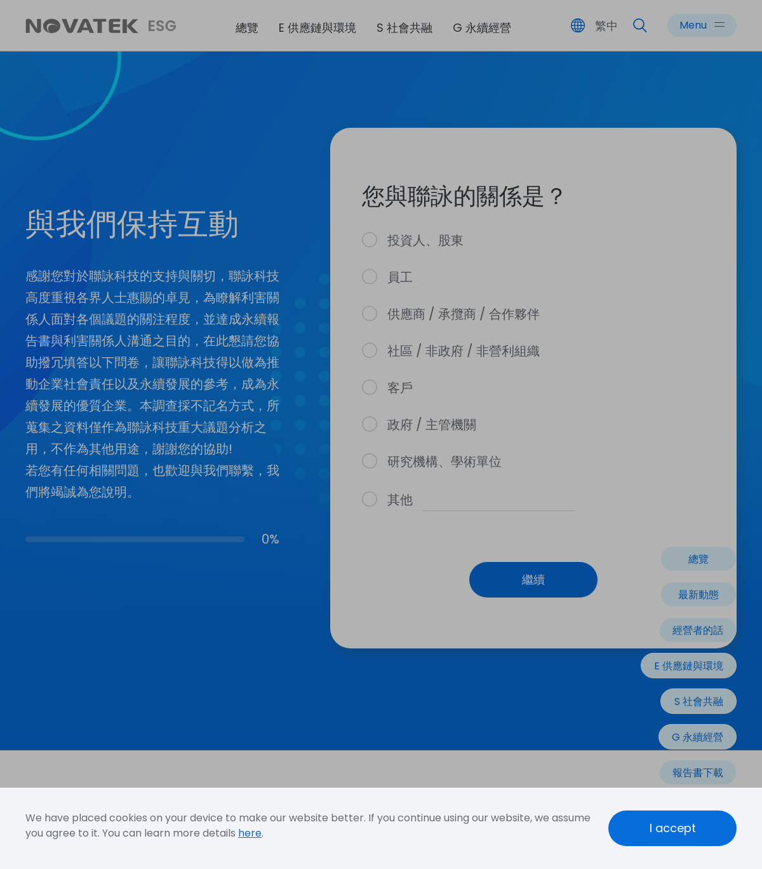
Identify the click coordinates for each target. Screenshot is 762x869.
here (250, 833)
